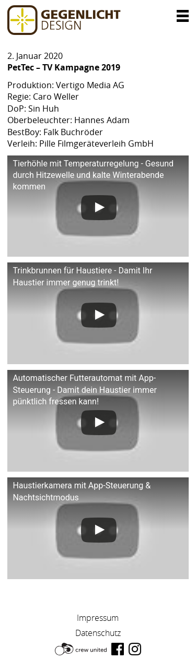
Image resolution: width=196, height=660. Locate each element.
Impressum (98, 617)
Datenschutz (98, 633)
